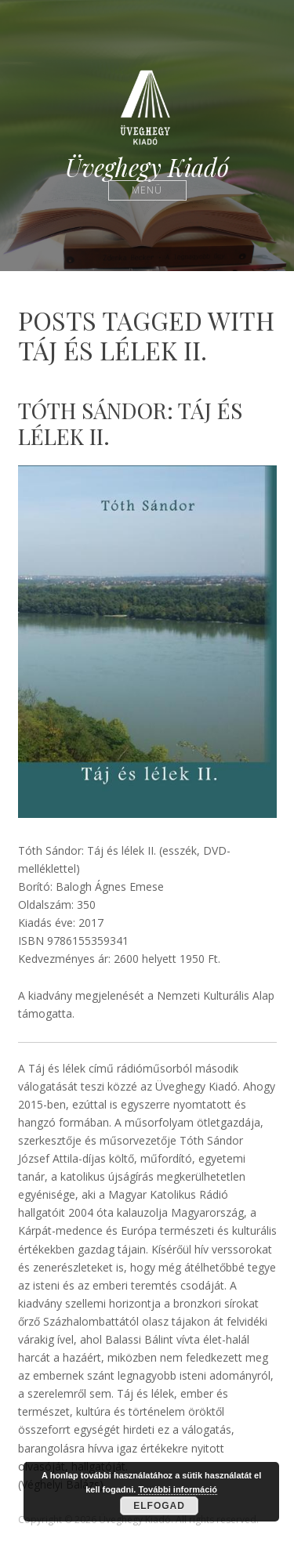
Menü (147, 190)
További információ (177, 1489)
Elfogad (159, 1505)
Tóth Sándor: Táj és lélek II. (130, 423)
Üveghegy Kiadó (147, 167)
